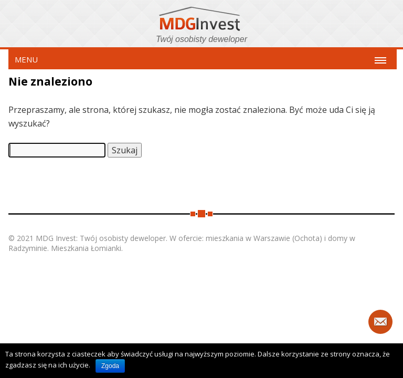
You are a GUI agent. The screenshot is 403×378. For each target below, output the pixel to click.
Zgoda (110, 366)
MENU (26, 59)
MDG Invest (201, 20)
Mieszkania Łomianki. (87, 248)
